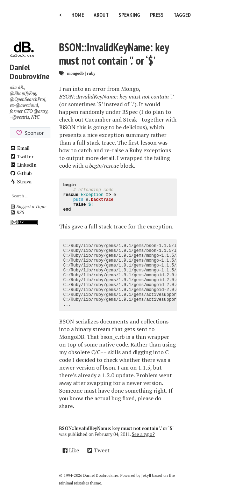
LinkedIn (23, 164)
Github (21, 173)
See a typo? (143, 434)
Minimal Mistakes (74, 483)
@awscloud (27, 105)
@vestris (20, 117)
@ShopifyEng (23, 93)
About (101, 14)
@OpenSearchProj (27, 99)
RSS (17, 213)
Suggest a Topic (28, 207)
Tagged (182, 14)
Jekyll (146, 475)
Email (20, 148)
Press (157, 14)
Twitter (22, 156)
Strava (20, 181)
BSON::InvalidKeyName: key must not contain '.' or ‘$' (114, 54)
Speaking (129, 14)
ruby (91, 73)
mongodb (75, 73)
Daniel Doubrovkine (30, 72)
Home (77, 14)
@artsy (41, 111)
